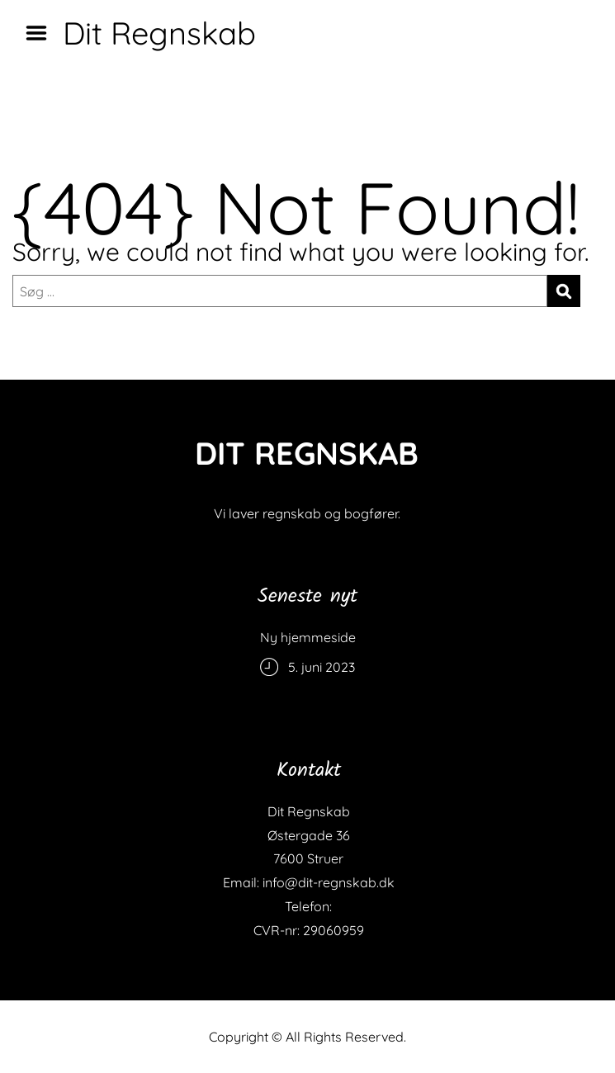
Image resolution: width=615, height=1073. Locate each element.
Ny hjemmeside (308, 637)
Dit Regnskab (159, 33)
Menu (42, 33)
